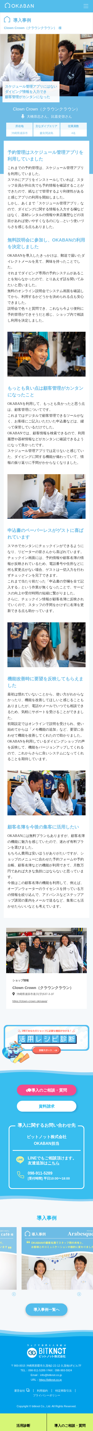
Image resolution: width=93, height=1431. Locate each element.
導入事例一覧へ (46, 1309)
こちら (54, 1163)
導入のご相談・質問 (46, 1090)
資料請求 (47, 1106)
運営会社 (22, 1390)
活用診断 (23, 1426)
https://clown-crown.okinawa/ (29, 1001)
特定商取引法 (63, 1390)
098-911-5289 (40, 1173)
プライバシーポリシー (46, 1395)
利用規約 (42, 1390)
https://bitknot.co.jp (50, 1379)
